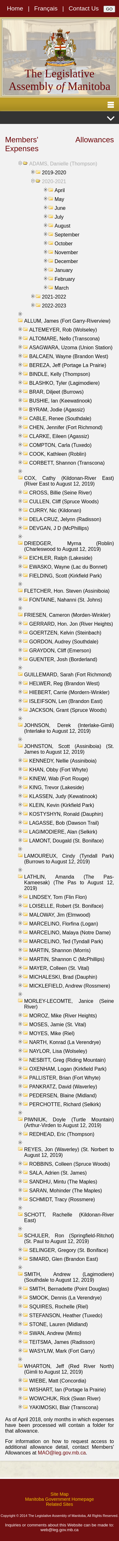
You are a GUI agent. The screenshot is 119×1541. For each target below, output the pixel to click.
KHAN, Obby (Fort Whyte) (58, 769)
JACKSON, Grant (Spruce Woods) (68, 710)
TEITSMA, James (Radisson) (62, 1342)
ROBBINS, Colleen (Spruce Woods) (69, 1164)
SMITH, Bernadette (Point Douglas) (69, 1289)
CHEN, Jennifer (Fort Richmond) (65, 427)
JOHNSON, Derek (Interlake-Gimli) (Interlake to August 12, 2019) (69, 728)
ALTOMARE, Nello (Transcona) (64, 338)
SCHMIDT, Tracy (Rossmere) (62, 1199)
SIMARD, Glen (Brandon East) (63, 1259)
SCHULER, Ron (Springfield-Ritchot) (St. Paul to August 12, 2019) (69, 1238)
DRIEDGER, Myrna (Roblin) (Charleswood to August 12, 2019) (69, 546)
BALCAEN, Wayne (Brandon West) (68, 356)
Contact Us (84, 8)
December (66, 261)
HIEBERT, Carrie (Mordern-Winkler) (69, 692)
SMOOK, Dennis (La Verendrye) (65, 1297)
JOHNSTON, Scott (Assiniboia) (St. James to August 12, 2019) (69, 749)
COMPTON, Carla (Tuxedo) (60, 445)
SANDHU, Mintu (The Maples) (63, 1181)
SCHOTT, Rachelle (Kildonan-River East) (69, 1217)
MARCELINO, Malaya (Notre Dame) (70, 932)
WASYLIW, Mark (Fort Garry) (62, 1351)
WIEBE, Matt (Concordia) (57, 1380)
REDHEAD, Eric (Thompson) (61, 1134)
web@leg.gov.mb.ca (60, 1529)
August (62, 226)
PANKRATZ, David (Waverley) (63, 1086)
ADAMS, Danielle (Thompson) (63, 163)
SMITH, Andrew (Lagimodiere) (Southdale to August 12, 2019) (69, 1277)
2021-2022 (54, 297)
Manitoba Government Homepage (59, 1499)
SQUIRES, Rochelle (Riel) (58, 1306)
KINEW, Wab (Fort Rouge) (59, 778)
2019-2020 (54, 172)
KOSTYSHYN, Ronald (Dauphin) (66, 814)
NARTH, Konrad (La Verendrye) (65, 1042)
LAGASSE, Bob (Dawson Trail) (64, 823)
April (60, 190)
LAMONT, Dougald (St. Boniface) (66, 840)
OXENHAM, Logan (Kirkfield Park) (68, 1069)
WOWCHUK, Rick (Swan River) (65, 1398)
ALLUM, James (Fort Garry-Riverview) (67, 321)
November (66, 252)
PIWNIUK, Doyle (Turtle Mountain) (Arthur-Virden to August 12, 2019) (69, 1122)
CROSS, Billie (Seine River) (60, 492)
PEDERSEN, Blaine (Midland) (63, 1095)
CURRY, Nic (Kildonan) (55, 510)
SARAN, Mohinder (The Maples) (65, 1190)
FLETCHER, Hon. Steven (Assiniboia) (66, 591)
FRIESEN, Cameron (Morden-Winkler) (67, 615)
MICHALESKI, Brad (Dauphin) (63, 977)
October (64, 243)
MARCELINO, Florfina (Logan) (63, 923)
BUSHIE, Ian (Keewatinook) (60, 400)
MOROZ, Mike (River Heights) (63, 1015)
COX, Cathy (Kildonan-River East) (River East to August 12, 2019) (69, 481)
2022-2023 (54, 305)
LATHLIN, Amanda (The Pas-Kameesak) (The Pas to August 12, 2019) (69, 882)
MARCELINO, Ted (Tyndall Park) (66, 941)
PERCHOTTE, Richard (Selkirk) (65, 1104)
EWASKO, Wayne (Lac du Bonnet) (68, 567)
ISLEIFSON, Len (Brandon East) (65, 701)
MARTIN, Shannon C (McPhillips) (66, 959)
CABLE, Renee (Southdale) (60, 418)
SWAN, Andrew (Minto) (55, 1333)
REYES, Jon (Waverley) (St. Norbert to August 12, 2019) (69, 1152)
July (59, 217)
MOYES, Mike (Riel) (52, 1033)
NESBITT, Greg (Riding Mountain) (67, 1060)
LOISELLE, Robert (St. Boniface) (66, 906)
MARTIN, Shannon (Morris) (60, 950)
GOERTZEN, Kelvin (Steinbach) (65, 632)
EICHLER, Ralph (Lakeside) (60, 558)
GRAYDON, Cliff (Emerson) (60, 650)
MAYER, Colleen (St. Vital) (59, 968)
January (64, 270)
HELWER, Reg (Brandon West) (64, 683)
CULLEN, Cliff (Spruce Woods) (64, 501)
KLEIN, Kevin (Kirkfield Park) (61, 805)
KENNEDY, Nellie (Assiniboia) (62, 761)
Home (15, 8)
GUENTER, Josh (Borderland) (63, 659)
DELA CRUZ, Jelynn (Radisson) (65, 519)
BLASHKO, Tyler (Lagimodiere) (64, 383)
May (59, 199)
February (65, 279)
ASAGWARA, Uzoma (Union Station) (71, 347)
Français (46, 8)
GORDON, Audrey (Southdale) (63, 641)
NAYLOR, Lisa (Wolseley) (58, 1051)
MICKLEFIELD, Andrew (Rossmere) (69, 986)
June (60, 208)
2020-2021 (54, 181)
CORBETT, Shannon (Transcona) (67, 463)
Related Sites (59, 1504)
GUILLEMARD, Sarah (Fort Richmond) (68, 674)
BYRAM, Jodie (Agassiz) (57, 409)
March (62, 288)
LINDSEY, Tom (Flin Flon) (58, 897)
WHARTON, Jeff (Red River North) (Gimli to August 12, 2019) (69, 1369)
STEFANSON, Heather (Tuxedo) (65, 1315)
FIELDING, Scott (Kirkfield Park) (65, 575)
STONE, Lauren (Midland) (58, 1324)
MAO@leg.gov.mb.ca (62, 1452)
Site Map (59, 1494)
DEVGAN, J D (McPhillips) (59, 528)
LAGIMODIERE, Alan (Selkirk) (63, 832)
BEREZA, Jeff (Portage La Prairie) (67, 365)
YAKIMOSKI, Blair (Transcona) (63, 1407)
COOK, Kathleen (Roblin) (57, 454)
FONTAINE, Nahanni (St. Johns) (65, 600)
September (67, 234)
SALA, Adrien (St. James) (58, 1173)
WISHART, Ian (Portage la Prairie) (67, 1389)
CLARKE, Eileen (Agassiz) (59, 436)
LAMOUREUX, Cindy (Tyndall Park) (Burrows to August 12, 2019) (69, 858)
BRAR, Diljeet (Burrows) (56, 392)
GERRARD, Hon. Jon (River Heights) (71, 624)
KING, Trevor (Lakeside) (56, 787)
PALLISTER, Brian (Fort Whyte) (65, 1077)
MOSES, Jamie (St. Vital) (57, 1024)
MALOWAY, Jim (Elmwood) (59, 915)
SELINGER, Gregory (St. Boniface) (68, 1250)
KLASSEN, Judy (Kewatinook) (63, 796)
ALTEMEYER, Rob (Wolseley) (63, 329)
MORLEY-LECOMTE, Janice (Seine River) (69, 1003)
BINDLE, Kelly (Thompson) (59, 374)
